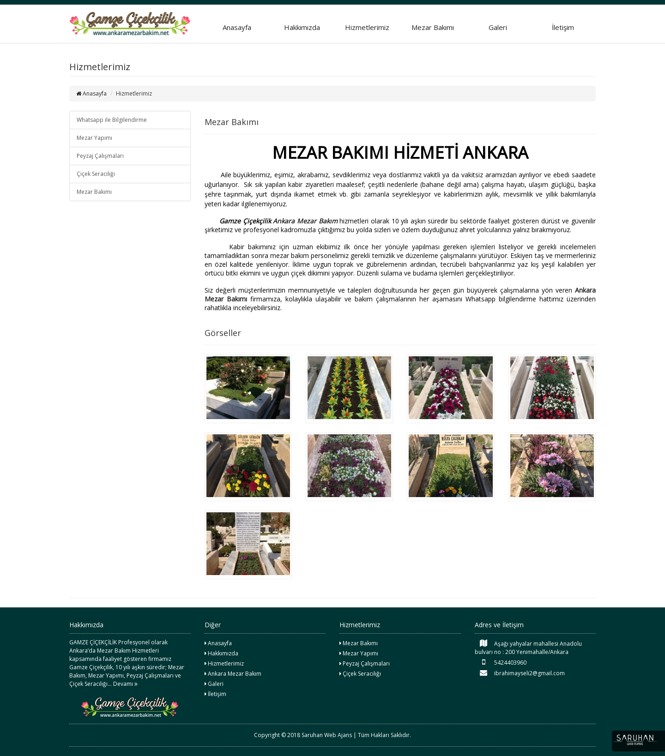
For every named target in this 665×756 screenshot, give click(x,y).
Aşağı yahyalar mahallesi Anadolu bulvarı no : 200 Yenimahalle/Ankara (528, 647)
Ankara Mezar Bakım (305, 220)
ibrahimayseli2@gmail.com (520, 673)
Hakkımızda (302, 27)
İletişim (563, 27)
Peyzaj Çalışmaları (100, 156)
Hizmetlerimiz (367, 27)
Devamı (125, 684)
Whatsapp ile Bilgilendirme (112, 120)
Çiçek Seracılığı (96, 174)
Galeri (498, 27)
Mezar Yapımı (94, 138)
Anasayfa (237, 27)
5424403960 (500, 662)
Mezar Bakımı (432, 27)
